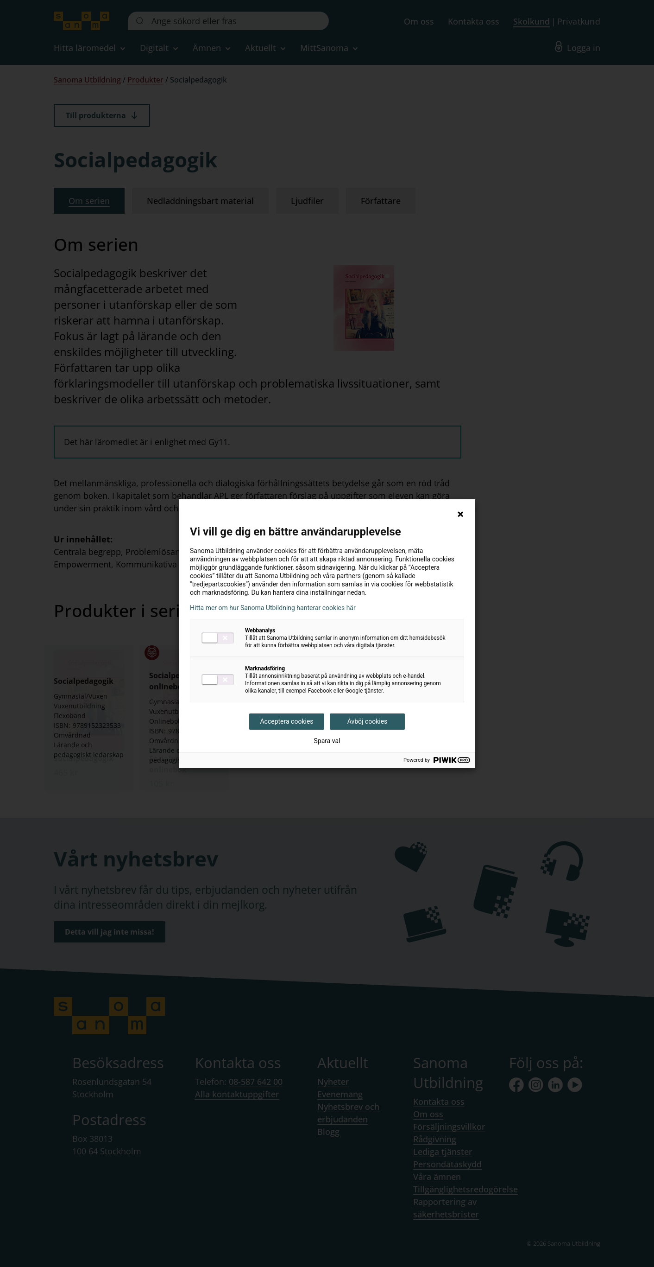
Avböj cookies (367, 721)
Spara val (327, 741)
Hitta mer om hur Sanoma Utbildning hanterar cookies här (273, 607)
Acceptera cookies (286, 721)
